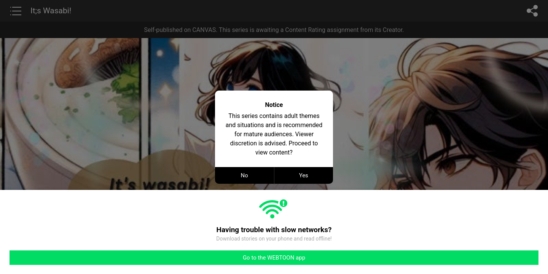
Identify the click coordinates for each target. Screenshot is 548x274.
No (244, 175)
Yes (303, 175)
